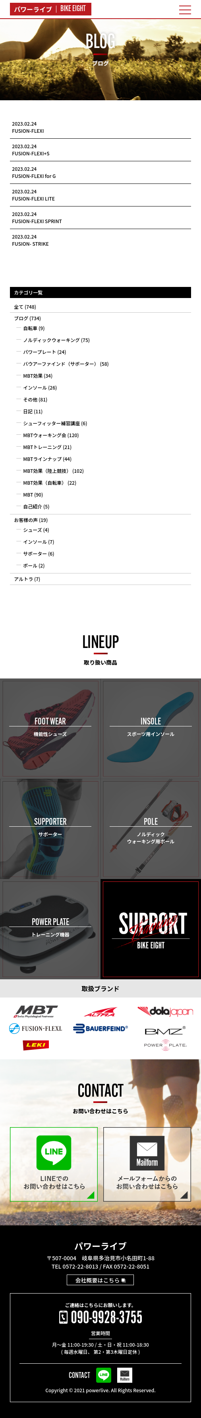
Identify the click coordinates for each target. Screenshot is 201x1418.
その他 (30, 399)
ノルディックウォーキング (51, 339)
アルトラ (23, 578)
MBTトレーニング (42, 446)
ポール (30, 565)
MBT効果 (33, 375)
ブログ (21, 318)
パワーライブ (100, 1245)
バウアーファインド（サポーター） (61, 363)
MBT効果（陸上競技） (47, 470)
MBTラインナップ (42, 458)
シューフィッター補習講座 (51, 423)
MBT (28, 494)
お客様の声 (26, 519)
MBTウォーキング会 (44, 435)
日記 (28, 411)
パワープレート (39, 351)
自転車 (30, 328)
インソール (35, 387)
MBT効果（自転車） (44, 482)
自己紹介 (32, 506)
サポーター (35, 553)
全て (18, 306)
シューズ (32, 529)
